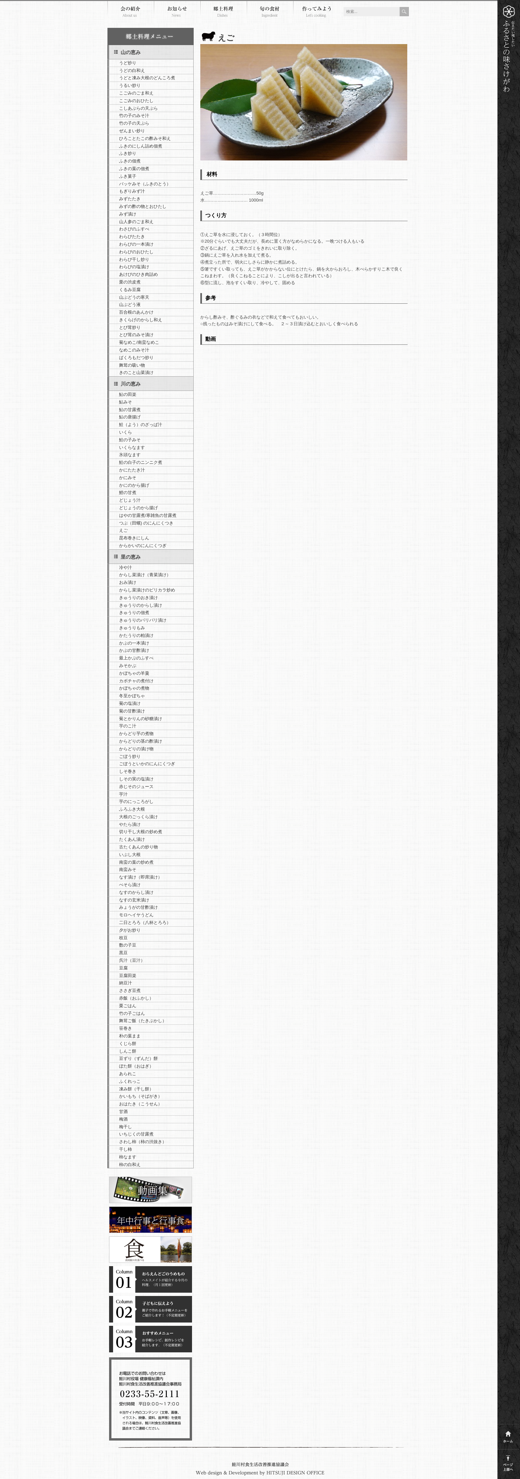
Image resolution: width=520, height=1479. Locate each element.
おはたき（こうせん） (140, 1103)
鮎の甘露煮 (130, 409)
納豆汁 (125, 982)
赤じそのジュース (136, 786)
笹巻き (125, 1028)
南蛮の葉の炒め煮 (136, 862)
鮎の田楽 (127, 394)
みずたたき (130, 198)
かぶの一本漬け (134, 643)
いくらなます (132, 447)
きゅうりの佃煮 (134, 612)
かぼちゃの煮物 (134, 688)
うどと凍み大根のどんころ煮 (147, 77)
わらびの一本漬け (136, 244)
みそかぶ (127, 665)
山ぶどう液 (130, 304)
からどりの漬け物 (136, 748)
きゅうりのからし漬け (140, 605)
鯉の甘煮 (127, 492)
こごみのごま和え (136, 93)
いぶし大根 (130, 854)
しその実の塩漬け (136, 778)
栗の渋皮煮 (130, 281)
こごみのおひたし (136, 100)
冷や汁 (125, 567)
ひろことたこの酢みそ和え (145, 138)
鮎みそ (125, 402)
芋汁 (123, 794)
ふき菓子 (127, 176)
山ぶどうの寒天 (134, 297)
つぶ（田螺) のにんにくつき (146, 523)
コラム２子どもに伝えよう (150, 1309)
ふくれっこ (130, 1081)
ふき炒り (127, 153)
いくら (125, 432)
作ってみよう (316, 12)
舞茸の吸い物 (132, 365)
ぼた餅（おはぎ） (136, 1066)
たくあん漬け (132, 839)
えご (123, 530)
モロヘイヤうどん (136, 914)
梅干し (125, 1126)
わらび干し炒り (134, 259)
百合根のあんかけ (136, 312)
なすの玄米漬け (134, 899)
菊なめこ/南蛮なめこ (139, 342)
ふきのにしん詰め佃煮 (140, 146)
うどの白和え (132, 70)
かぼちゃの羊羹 (134, 673)
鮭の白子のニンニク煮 (140, 462)
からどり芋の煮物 (136, 733)
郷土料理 (223, 12)
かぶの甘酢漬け (134, 650)
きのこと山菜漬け (136, 372)
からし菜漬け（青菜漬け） (145, 574)
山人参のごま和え (136, 221)
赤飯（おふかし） (136, 998)
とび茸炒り (130, 327)
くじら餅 (127, 1043)
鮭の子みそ (130, 439)
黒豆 (123, 952)
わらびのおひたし (136, 251)
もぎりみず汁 (132, 191)
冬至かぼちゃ (132, 695)
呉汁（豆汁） (132, 960)
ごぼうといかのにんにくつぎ (147, 763)
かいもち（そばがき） (140, 1096)
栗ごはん (127, 1005)
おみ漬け (127, 582)
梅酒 (123, 1119)
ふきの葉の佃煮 (134, 168)
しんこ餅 (127, 1051)
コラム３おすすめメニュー (150, 1339)
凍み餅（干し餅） (136, 1088)
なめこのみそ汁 (134, 349)
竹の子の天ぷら (134, 123)
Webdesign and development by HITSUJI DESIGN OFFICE (260, 1473)
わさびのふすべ (134, 228)
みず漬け (127, 214)
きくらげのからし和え (140, 319)
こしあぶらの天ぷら (138, 108)
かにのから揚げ (134, 485)
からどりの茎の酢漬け (140, 741)
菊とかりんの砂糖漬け (140, 718)
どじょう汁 (130, 500)
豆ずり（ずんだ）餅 (138, 1058)
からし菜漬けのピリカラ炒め (147, 589)
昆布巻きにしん (134, 537)
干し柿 (125, 1149)
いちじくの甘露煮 (136, 1134)
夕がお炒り (130, 930)
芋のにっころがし (136, 801)
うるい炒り (130, 85)
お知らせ (177, 12)
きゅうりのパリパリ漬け (142, 620)
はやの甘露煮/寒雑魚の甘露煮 (147, 515)
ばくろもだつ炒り (136, 357)
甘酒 (123, 1111)
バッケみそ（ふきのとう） (145, 183)
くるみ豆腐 (130, 289)
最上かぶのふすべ (136, 657)
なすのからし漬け (136, 892)
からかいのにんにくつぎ (142, 545)
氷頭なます (130, 454)
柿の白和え (130, 1164)
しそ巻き (127, 771)
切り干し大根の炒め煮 (140, 831)
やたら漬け (130, 824)
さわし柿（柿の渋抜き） (142, 1141)
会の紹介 (130, 12)
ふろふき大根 (132, 809)
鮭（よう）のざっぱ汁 (140, 424)
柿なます (127, 1156)
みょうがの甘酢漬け (138, 907)
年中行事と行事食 (150, 1219)
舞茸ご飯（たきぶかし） (142, 1020)
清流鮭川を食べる (150, 1249)
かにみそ (127, 477)
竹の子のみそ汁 (134, 115)
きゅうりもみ (132, 627)
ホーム (508, 1435)
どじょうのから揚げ (138, 507)
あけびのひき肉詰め (138, 274)
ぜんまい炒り (132, 130)
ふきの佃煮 (130, 160)
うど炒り (127, 62)
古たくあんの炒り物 (138, 846)
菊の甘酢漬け (132, 711)
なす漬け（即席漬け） (140, 877)
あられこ (127, 1073)
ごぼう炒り (130, 756)
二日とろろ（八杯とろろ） (145, 922)
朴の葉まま (130, 1035)
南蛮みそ (127, 869)
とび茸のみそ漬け (136, 334)
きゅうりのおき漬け (138, 597)
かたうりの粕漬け (136, 635)
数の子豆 (127, 945)
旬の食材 (270, 12)
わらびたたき (132, 236)
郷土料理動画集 (150, 1190)
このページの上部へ (508, 1461)
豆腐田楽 (127, 975)
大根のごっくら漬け (138, 816)
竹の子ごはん (132, 1013)
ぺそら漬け (130, 884)
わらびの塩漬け (134, 266)
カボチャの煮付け (136, 680)
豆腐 (123, 967)
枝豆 (123, 937)
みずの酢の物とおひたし (142, 206)
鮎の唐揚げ (130, 416)
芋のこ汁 (127, 725)
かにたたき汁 (132, 469)
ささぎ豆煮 (130, 990)
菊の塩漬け (130, 703)
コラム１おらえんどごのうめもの (150, 1279)
